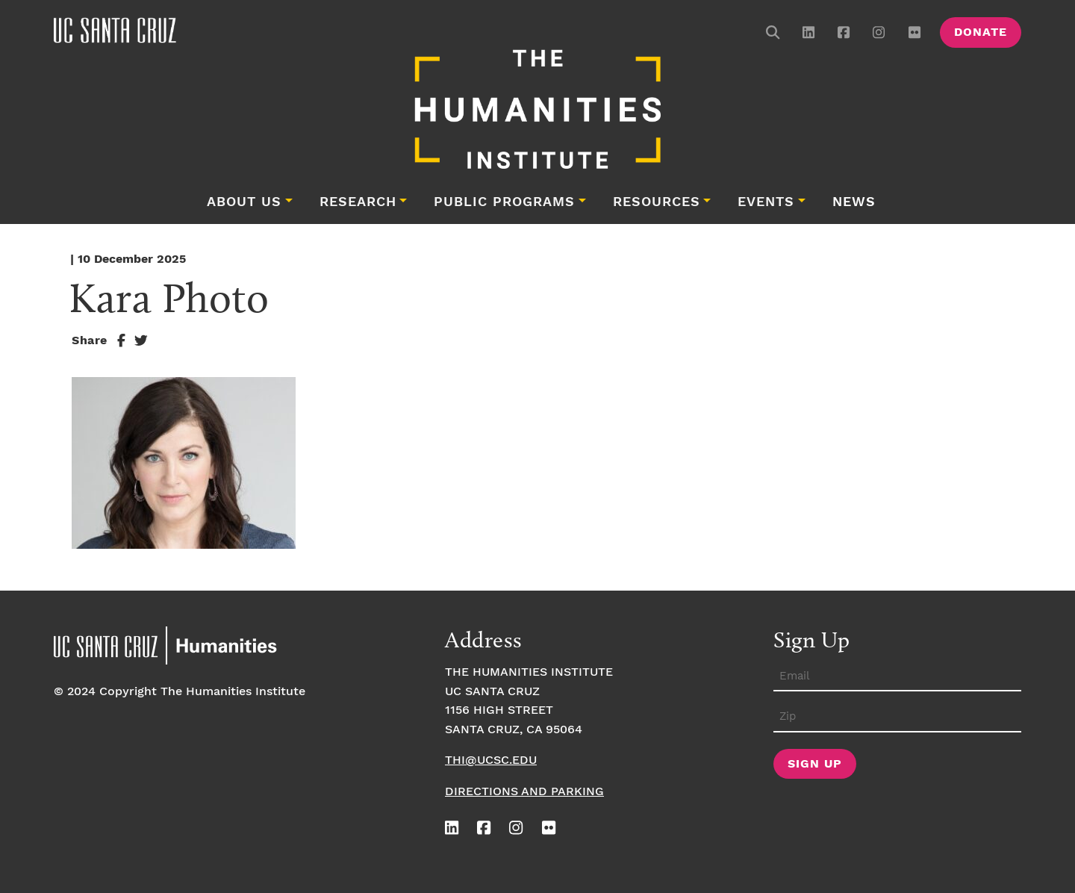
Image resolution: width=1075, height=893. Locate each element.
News (854, 202)
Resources (656, 202)
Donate (980, 32)
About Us (244, 202)
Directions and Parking (524, 792)
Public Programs (504, 202)
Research (358, 202)
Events (766, 202)
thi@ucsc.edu (491, 760)
